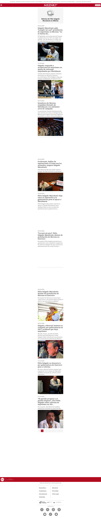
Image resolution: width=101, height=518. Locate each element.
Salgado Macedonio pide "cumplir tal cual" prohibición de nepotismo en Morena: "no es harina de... (50, 31)
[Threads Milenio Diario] (59, 509)
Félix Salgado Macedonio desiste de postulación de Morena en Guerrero (48, 293)
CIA (67, 1)
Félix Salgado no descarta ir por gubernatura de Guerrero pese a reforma (50, 365)
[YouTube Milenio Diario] (44, 514)
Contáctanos (42, 491)
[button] (1, 5)
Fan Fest (63, 1)
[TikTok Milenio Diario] (50, 514)
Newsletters (42, 488)
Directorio (55, 488)
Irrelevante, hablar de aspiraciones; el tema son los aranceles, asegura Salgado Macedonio (50, 164)
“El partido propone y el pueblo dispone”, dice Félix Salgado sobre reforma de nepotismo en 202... (49, 402)
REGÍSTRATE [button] (98, 5)
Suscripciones (43, 494)
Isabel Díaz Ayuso (56, 1)
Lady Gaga (78, 1)
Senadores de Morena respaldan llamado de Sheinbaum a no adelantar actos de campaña (49, 106)
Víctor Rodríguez (39, 1)
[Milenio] (50, 5)
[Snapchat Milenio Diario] (56, 514)
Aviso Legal (55, 494)
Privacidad (55, 491)
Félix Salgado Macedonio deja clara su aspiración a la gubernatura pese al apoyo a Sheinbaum (50, 198)
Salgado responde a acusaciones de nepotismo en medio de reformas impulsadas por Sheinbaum (50, 68)
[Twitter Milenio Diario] (47, 509)
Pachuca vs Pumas (30, 1)
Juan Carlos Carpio (48, 1)
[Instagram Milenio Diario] (53, 509)
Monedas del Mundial (86, 1)
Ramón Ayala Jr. (71, 1)
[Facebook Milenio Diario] (42, 509)
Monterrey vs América (20, 1)
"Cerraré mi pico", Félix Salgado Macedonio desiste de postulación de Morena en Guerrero (50, 236)
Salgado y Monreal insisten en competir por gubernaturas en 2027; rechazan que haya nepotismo (50, 328)
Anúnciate (42, 497)
